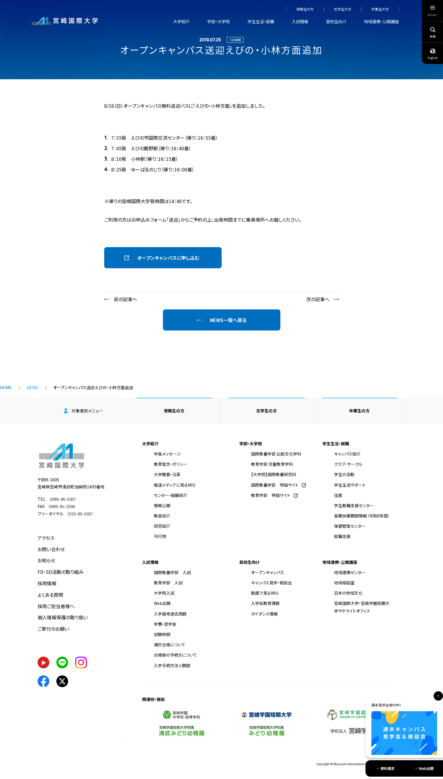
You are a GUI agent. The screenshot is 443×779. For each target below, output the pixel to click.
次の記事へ (317, 299)
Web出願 (162, 603)
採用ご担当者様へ (56, 606)
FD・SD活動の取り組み (61, 571)
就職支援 (342, 536)
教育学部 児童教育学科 (272, 464)
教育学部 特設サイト (270, 495)
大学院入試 (164, 593)
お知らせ (46, 560)
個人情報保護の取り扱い (63, 617)
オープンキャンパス (267, 572)
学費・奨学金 (165, 624)
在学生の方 (342, 9)
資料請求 (387, 768)
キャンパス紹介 (347, 454)
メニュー (432, 12)
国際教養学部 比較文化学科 (276, 454)
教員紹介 (162, 516)
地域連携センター (349, 572)
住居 (338, 495)
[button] (163, 257)
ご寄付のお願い (53, 628)
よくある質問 (50, 594)
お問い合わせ (51, 549)
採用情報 (47, 583)
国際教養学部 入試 (172, 572)
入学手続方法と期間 (172, 665)
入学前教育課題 (265, 603)
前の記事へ (125, 299)
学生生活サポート (349, 485)
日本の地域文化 (348, 593)
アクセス (46, 537)
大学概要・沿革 (167, 474)
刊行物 (160, 536)
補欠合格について (170, 645)
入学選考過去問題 (170, 614)
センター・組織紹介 (170, 495)
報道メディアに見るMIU (174, 485)
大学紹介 (181, 21)
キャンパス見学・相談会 (271, 583)
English (433, 54)
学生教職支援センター (354, 505)
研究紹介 (162, 526)
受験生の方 (305, 9)
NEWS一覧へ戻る (228, 319)
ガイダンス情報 (264, 614)
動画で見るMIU (264, 593)
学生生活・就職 (260, 21)
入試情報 (300, 21)
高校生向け (336, 21)
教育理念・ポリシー (170, 464)
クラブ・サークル (348, 464)
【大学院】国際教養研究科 (273, 474)
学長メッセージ (167, 454)
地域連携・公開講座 (381, 21)
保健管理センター (349, 526)
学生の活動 (344, 474)
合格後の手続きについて (175, 655)
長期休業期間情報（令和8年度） (362, 516)
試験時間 (162, 634)
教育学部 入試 (168, 583)
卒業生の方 (380, 9)
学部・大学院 (218, 21)
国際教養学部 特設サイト (275, 485)
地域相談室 (344, 583)
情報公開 (162, 505)
